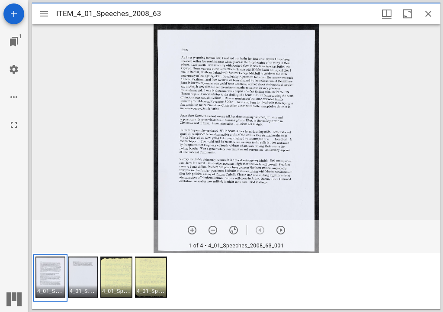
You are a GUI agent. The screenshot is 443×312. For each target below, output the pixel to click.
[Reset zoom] (233, 230)
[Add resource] (13, 13)
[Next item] (280, 230)
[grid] (236, 281)
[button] (50, 278)
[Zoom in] (192, 230)
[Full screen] (13, 124)
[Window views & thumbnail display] (386, 13)
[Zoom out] (212, 230)
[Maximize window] (407, 13)
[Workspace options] (13, 97)
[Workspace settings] (13, 69)
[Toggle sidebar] (44, 13)
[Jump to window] (13, 41)
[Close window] (428, 13)
